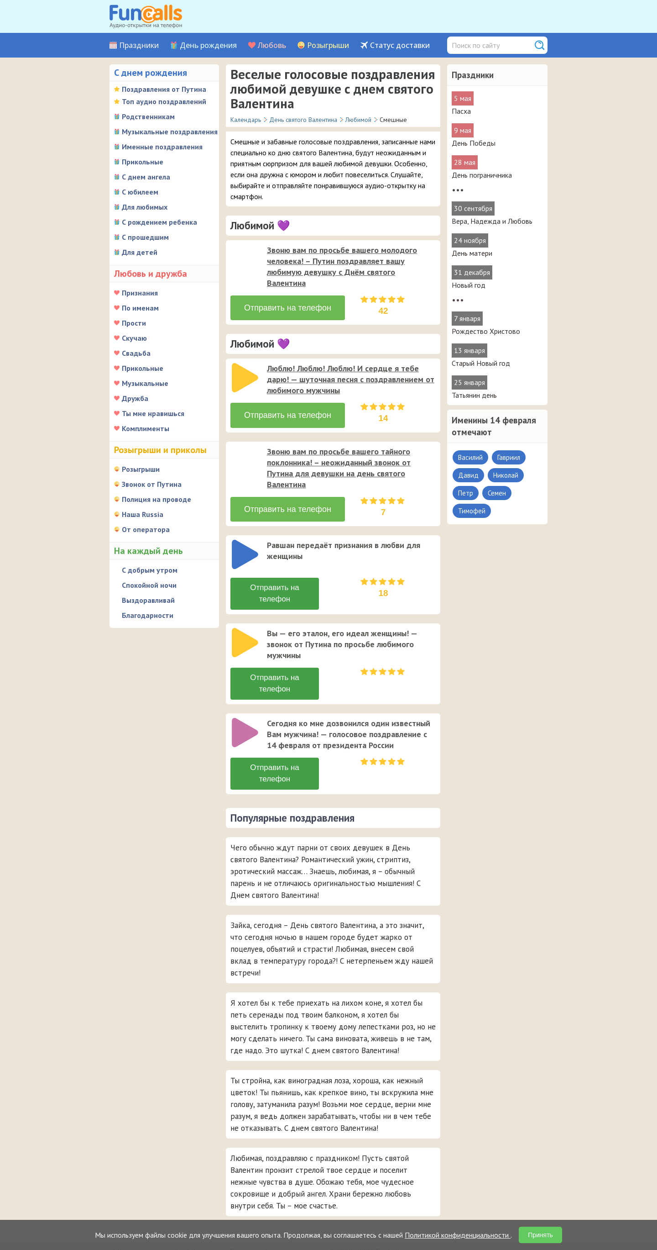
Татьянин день (474, 395)
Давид (468, 475)
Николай (505, 475)
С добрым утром (149, 570)
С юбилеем (140, 191)
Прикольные (142, 161)
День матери (472, 253)
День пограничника (482, 174)
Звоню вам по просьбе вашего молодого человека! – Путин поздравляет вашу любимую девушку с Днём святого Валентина (342, 266)
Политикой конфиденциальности (458, 1234)
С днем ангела (146, 176)
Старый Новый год (481, 363)
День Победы (473, 143)
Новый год (468, 285)
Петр (465, 493)
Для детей (139, 252)
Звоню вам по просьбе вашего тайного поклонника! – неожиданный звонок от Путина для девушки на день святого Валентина (339, 461)
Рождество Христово (486, 331)
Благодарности (147, 615)
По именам (140, 307)
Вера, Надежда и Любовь (492, 221)
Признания (140, 292)
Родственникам (148, 116)
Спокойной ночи (149, 585)
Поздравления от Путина (164, 89)
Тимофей (471, 510)
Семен (497, 493)
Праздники (139, 45)
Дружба (135, 398)
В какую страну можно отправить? (171, 1218)
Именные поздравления (162, 146)
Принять (540, 1235)
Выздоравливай (148, 600)
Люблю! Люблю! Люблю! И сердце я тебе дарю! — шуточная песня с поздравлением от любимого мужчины (350, 376)
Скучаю (134, 338)
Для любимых (144, 206)
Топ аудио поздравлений (164, 101)
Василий (470, 457)
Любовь (272, 45)
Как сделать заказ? (147, 1207)
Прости (134, 322)
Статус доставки (400, 45)
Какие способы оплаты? (229, 1207)
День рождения (208, 45)
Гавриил (508, 457)
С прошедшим (145, 237)
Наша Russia (142, 514)
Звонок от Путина (152, 484)
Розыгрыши (328, 45)
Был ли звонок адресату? (278, 1218)
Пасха (461, 111)
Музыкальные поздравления (170, 131)
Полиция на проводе (156, 499)
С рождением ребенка (159, 222)
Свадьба (136, 353)
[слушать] (245, 259)
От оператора (146, 529)
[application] (245, 260)
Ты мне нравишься (153, 413)
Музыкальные (145, 383)
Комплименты (145, 428)
